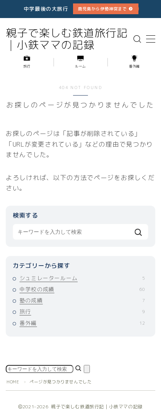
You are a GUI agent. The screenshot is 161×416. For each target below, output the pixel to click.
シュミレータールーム (82, 278)
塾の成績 (82, 300)
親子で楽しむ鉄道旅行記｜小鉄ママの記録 (67, 39)
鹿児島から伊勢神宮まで (102, 9)
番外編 (82, 323)
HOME (13, 382)
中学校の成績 (82, 289)
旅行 (82, 311)
